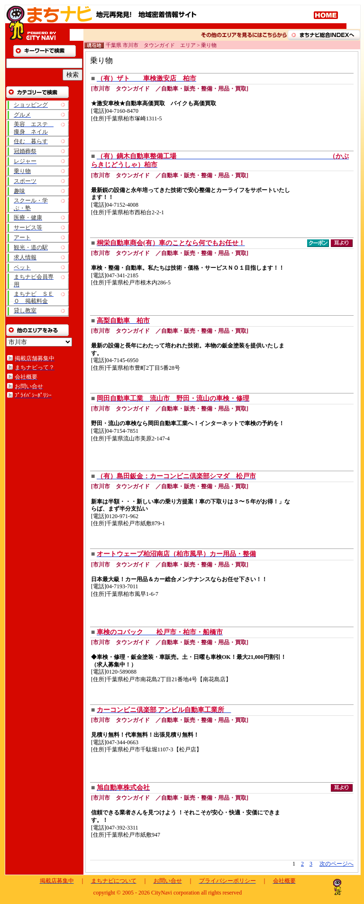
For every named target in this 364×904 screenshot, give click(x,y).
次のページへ (336, 863)
